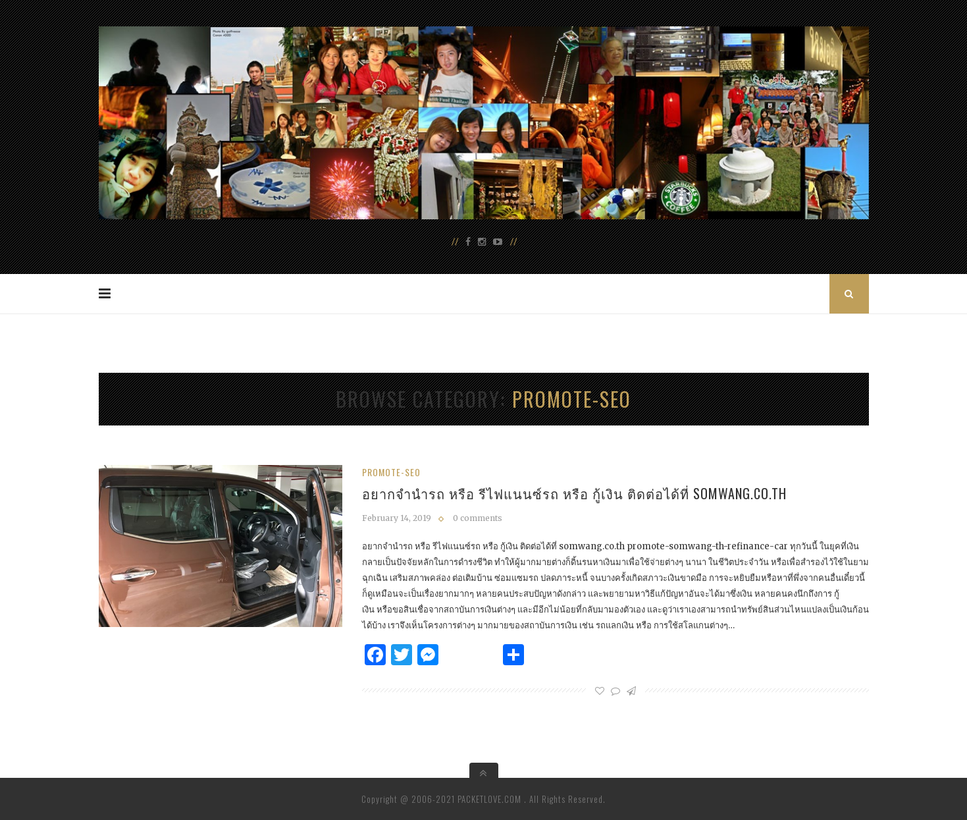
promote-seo (391, 472)
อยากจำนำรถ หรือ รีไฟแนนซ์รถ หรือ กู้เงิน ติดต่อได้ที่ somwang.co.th (574, 493)
